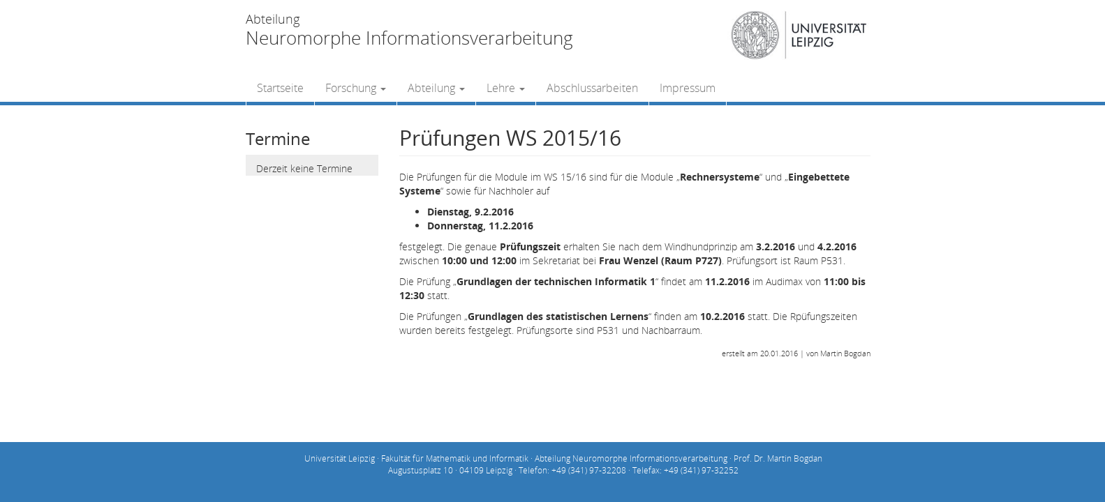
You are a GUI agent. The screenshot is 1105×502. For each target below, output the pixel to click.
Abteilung (436, 88)
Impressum (687, 88)
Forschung (355, 88)
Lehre (506, 88)
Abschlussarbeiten (592, 88)
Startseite (280, 88)
